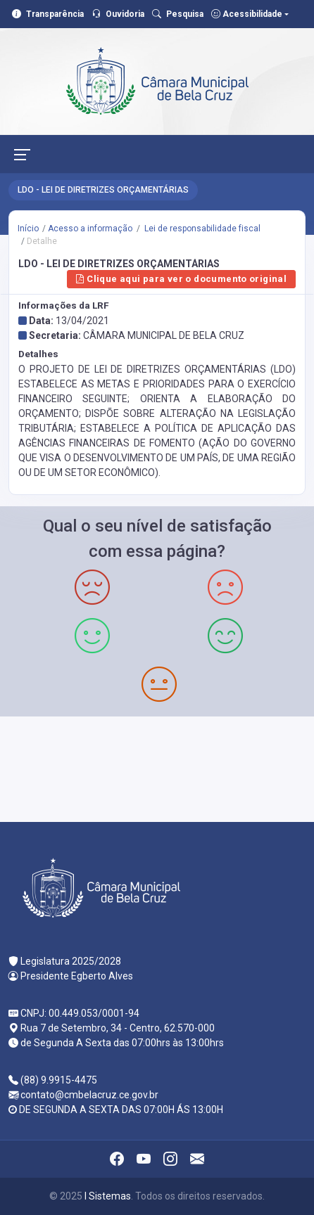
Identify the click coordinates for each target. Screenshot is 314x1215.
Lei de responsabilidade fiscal (201, 228)
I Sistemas (107, 1196)
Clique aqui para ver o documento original (181, 279)
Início (28, 228)
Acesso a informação (90, 228)
